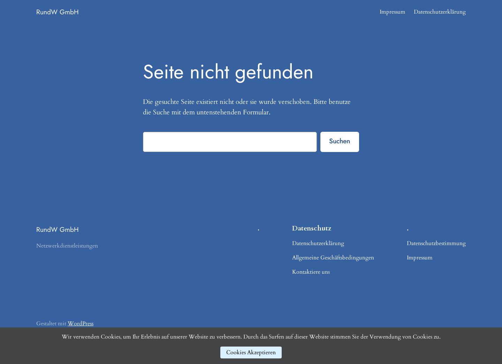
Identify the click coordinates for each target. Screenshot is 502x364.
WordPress (80, 323)
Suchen (339, 141)
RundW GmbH (57, 12)
